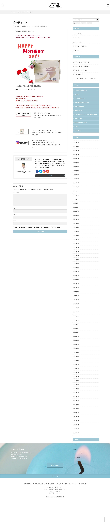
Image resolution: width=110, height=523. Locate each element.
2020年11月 (76, 251)
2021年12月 (76, 199)
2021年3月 (76, 235)
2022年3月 (76, 187)
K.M (80, 74)
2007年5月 (76, 396)
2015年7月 (76, 291)
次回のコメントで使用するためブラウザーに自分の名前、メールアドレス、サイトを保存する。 (38, 227)
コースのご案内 (78, 118)
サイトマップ (82, 504)
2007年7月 (76, 388)
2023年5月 (76, 142)
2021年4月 (76, 231)
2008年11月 (76, 328)
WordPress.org (77, 457)
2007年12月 (76, 372)
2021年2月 (76, 239)
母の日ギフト (30, 12)
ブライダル (90, 23)
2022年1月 (76, 195)
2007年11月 (76, 376)
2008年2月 (76, 364)
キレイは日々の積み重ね (81, 90)
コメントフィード (77, 453)
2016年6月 (76, 283)
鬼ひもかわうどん (77, 42)
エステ (78, 23)
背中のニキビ (76, 38)
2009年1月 (76, 320)
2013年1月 (76, 304)
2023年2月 (76, 146)
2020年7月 (76, 267)
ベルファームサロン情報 (81, 122)
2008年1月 (76, 368)
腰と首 (75, 70)
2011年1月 (76, 312)
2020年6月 (76, 271)
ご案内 (76, 126)
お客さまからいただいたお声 (82, 102)
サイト (15, 221)
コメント (16, 192)
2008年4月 (76, 356)
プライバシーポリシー (71, 504)
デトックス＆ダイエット (81, 98)
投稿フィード (76, 449)
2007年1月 (76, 412)
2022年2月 (76, 191)
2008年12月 (76, 324)
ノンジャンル (78, 130)
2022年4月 (76, 183)
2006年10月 (76, 425)
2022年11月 (76, 154)
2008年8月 (76, 340)
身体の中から (77, 62)
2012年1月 (76, 308)
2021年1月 (76, 243)
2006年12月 (76, 416)
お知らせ (77, 94)
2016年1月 (76, 287)
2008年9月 (76, 336)
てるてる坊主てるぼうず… (80, 78)
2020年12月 (76, 247)
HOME (13, 12)
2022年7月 (76, 170)
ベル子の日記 (59, 504)
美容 (74, 23)
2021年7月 (76, 219)
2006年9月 (76, 429)
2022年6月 (76, 174)
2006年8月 (76, 433)
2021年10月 (76, 207)
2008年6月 (76, 348)
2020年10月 (76, 255)
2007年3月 (76, 404)
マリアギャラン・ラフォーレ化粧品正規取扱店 (86, 114)
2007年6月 (76, 392)
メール (15, 214)
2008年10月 (76, 332)
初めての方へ (27, 504)
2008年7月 (76, 344)
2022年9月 (76, 162)
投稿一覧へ (50, 175)
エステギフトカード (37, 26)
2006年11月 (76, 420)
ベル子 (91, 78)
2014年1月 (76, 300)
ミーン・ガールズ (77, 34)
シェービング (83, 23)
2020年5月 (76, 275)
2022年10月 (76, 158)
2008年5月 (76, 352)
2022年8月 (76, 166)
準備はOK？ (76, 50)
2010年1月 (76, 316)
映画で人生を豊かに (79, 106)
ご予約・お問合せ (55, 485)
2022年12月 (76, 150)
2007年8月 (76, 384)
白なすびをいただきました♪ (80, 46)
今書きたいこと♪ (21, 12)
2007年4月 (76, 400)
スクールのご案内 (49, 504)
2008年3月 (76, 360)
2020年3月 (76, 279)
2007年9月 (76, 380)
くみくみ (85, 66)
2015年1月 (76, 295)
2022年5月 (76, 179)
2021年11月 (76, 203)
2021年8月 (76, 215)
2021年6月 (76, 223)
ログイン (75, 445)
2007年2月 (76, 408)
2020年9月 (76, 259)
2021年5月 (76, 227)
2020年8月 (76, 263)
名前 (15, 208)
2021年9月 (76, 211)
